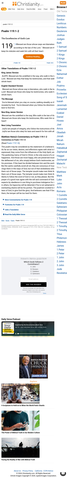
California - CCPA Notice (44, 471)
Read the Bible (30, 9)
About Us (17, 471)
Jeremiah (62, 105)
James (60, 245)
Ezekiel (60, 113)
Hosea (60, 120)
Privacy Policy (27, 471)
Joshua (61, 35)
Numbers (61, 27)
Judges (61, 39)
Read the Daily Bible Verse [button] (14, 214)
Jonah (60, 136)
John (59, 183)
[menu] (2, 3)
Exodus (60, 19)
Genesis (61, 15)
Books (7, 220)
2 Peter (60, 253)
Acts (59, 187)
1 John (60, 257)
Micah (60, 140)
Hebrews (61, 241)
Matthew (61, 171)
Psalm (12, 220)
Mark (59, 175)
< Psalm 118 (16, 63)
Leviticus (61, 23)
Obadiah (61, 132)
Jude (59, 269)
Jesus (39, 9)
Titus (59, 234)
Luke (59, 179)
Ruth (59, 42)
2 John (60, 261)
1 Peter (60, 249)
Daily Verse (20, 9)
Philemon (62, 238)
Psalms (61, 85)
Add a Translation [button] (11, 210)
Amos (60, 128)
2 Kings (61, 58)
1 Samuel (62, 46)
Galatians (62, 203)
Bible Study (53, 9)
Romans (61, 191)
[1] (15, 44)
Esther (60, 78)
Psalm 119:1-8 (13, 143)
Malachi (61, 163)
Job (59, 81)
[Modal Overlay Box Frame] (33, 276)
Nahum (60, 144)
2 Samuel (62, 50)
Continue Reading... (33, 57)
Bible (2, 220)
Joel (59, 124)
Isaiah (60, 101)
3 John (60, 265)
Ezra (59, 70)
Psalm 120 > (50, 63)
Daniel (60, 116)
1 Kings (61, 54)
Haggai (60, 155)
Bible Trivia (11, 9)
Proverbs (61, 89)
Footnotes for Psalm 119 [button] (13, 205)
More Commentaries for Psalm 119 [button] (17, 200)
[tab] (33, 200)
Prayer (46, 9)
